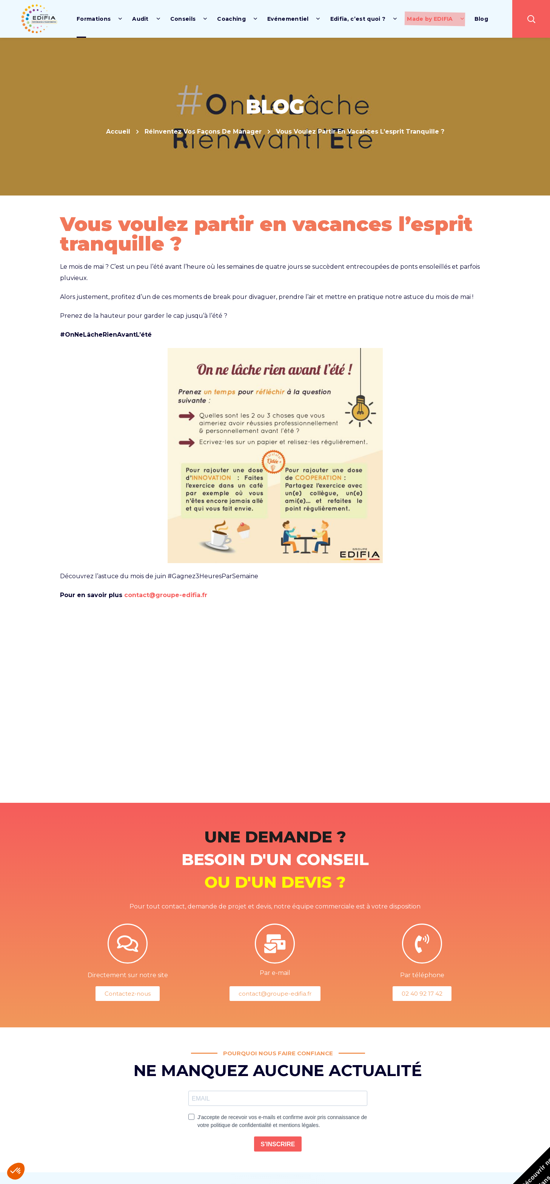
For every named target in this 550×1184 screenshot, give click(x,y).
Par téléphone (422, 975)
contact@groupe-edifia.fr (165, 595)
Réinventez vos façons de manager (203, 131)
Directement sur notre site (128, 975)
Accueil (118, 131)
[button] (531, 19)
